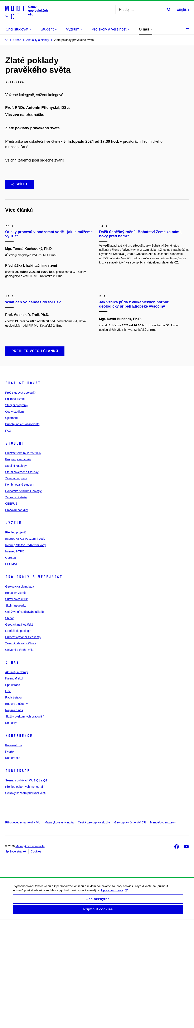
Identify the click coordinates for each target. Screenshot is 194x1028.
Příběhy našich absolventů (22, 532)
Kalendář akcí (14, 787)
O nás (12, 771)
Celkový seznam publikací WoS (25, 901)
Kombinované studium (19, 593)
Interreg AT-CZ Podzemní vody (25, 647)
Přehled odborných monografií (24, 895)
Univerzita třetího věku (19, 758)
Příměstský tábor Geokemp (23, 745)
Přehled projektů (15, 640)
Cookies (36, 960)
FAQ (8, 539)
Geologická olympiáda (19, 695)
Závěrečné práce (16, 586)
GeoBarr (10, 666)
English (182, 9)
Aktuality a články (16, 780)
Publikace (17, 879)
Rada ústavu (13, 806)
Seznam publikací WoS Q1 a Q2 (26, 889)
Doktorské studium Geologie (23, 599)
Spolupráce (12, 793)
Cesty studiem (14, 520)
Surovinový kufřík (16, 707)
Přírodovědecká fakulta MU (22, 931)
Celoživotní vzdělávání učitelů (24, 720)
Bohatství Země (15, 701)
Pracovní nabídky (16, 618)
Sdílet (19, 211)
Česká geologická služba (94, 931)
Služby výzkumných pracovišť (24, 825)
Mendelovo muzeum (163, 931)
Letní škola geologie (18, 739)
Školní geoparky (15, 714)
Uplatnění (11, 526)
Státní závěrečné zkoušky (22, 580)
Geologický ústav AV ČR (130, 931)
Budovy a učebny (16, 812)
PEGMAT (11, 672)
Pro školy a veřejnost (33, 685)
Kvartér (10, 860)
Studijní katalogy (16, 574)
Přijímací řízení (15, 507)
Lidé (8, 799)
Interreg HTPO (14, 660)
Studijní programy (16, 513)
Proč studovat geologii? (20, 501)
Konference (18, 844)
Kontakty (10, 831)
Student (14, 552)
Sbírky (9, 726)
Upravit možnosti (115, 1002)
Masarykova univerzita (59, 931)
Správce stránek (15, 960)
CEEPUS (11, 612)
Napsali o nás (14, 818)
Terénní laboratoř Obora (20, 751)
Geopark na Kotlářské (19, 733)
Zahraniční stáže (16, 605)
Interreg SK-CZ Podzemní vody (25, 653)
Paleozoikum (13, 853)
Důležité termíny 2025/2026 (23, 561)
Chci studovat (22, 491)
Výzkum (13, 631)
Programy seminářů (18, 567)
